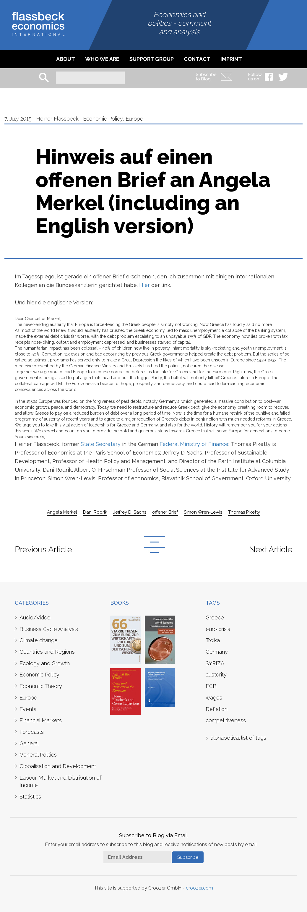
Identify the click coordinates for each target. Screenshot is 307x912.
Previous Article (43, 549)
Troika (213, 640)
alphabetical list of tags (238, 738)
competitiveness (226, 720)
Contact (197, 59)
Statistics (30, 796)
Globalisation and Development (58, 766)
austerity (216, 674)
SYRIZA (215, 663)
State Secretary (100, 444)
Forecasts (32, 732)
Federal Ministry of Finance (193, 444)
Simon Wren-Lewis (203, 512)
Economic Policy (103, 119)
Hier (144, 285)
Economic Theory (41, 686)
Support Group (151, 59)
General (29, 743)
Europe (134, 119)
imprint (231, 59)
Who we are (102, 59)
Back (154, 544)
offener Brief (165, 512)
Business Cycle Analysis (49, 629)
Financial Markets (41, 720)
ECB (211, 686)
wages (214, 697)
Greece (215, 617)
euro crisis (218, 629)
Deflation (217, 709)
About (65, 59)
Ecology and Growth (45, 663)
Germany (217, 652)
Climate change (39, 640)
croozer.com (199, 888)
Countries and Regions (47, 652)
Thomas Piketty (244, 512)
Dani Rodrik (95, 512)
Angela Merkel (62, 512)
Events (28, 709)
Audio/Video (35, 617)
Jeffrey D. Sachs (129, 512)
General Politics (38, 755)
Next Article (271, 549)
